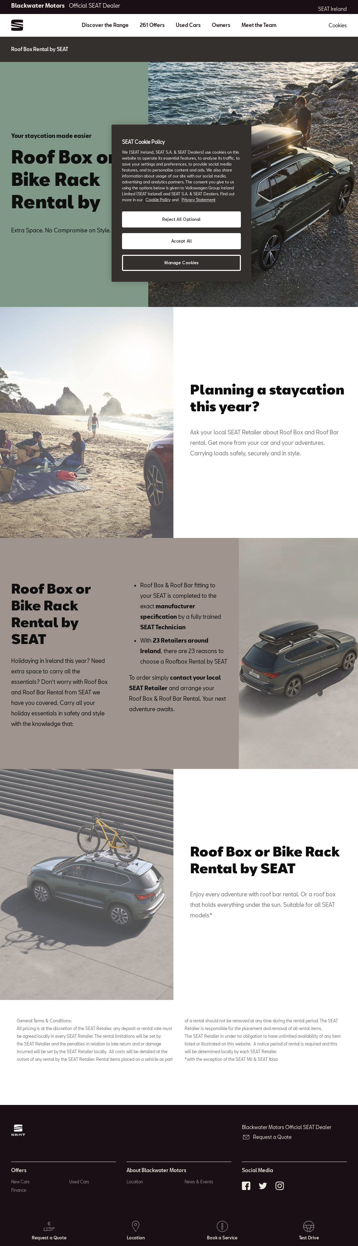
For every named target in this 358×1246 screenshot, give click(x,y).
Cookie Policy (158, 199)
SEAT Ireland (332, 9)
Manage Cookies (181, 262)
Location (135, 1181)
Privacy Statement (198, 199)
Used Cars (188, 25)
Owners (221, 25)
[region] (181, 203)
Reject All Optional (181, 219)
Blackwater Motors (65, 5)
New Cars (20, 1181)
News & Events (199, 1181)
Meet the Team (259, 25)
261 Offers (152, 25)
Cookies (338, 25)
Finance (18, 1190)
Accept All (181, 241)
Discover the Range (105, 25)
